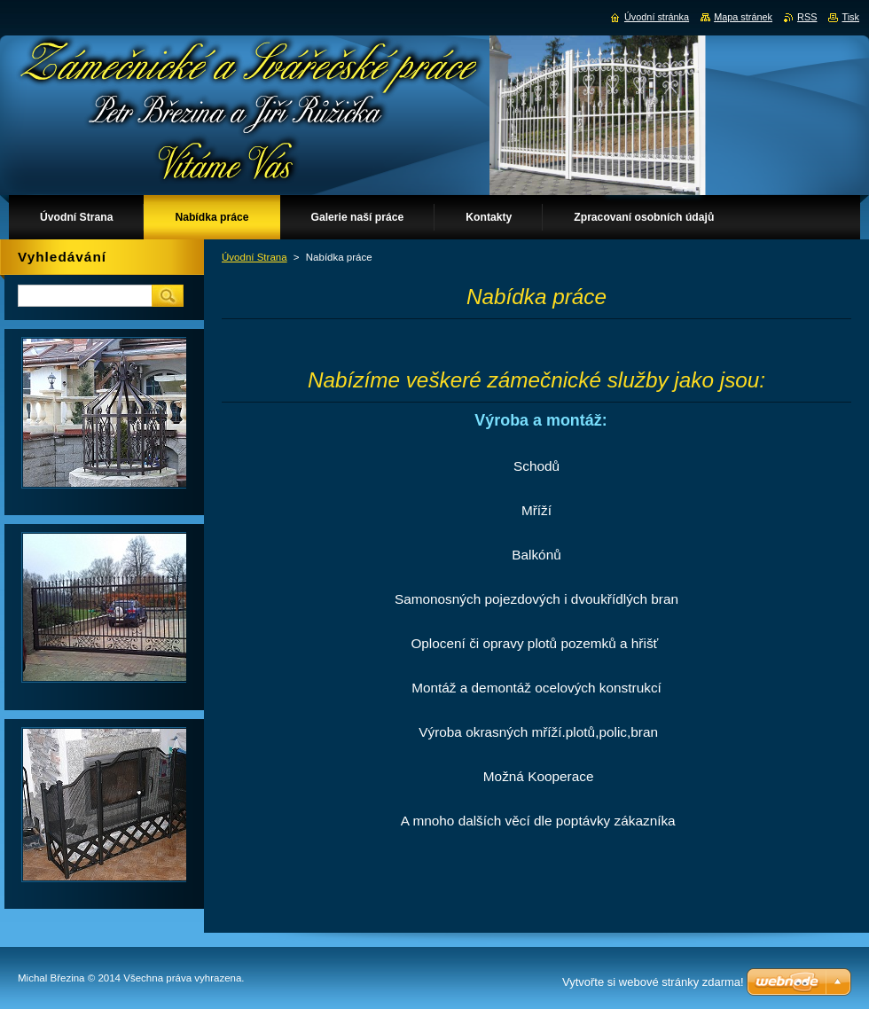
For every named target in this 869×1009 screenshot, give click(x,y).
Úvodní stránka (656, 17)
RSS (807, 17)
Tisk (850, 17)
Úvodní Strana (254, 257)
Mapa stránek (743, 17)
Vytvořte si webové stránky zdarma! (653, 982)
